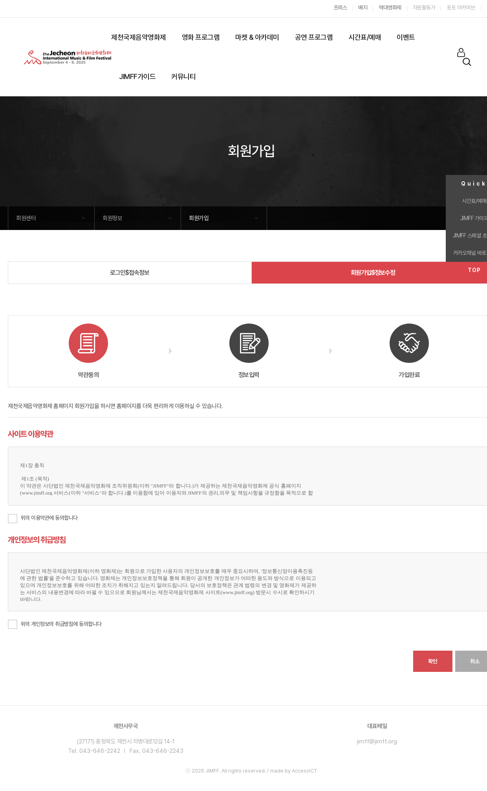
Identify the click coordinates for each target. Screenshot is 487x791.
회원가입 (199, 218)
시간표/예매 (364, 37)
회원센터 (26, 218)
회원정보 (112, 218)
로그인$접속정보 (129, 272)
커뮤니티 (183, 76)
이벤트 (406, 37)
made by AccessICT (293, 771)
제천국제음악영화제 (138, 37)
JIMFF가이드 (137, 76)
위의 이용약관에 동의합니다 (49, 518)
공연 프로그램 (314, 37)
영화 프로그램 (201, 37)
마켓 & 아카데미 (257, 37)
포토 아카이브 (461, 7)
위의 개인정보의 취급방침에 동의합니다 (55, 624)
